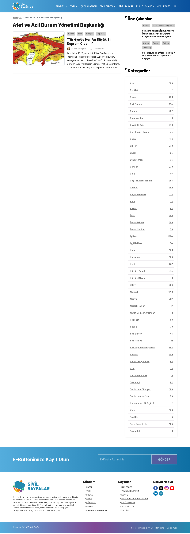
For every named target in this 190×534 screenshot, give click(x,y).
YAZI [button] (72, 6)
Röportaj (101, 33)
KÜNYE (124, 495)
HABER (89, 487)
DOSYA (89, 495)
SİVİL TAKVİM (125, 6)
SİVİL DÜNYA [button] (106, 6)
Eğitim (166, 43)
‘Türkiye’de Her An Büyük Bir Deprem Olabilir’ (89, 41)
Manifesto (159, 528)
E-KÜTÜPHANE (128, 502)
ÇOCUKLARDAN (88, 6)
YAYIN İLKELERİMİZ (130, 491)
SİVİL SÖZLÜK (127, 506)
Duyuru (146, 25)
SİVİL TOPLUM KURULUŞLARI (134, 499)
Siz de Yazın (172, 528)
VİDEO (89, 499)
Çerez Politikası (138, 528)
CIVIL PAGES (163, 6)
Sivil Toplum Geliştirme (163, 25)
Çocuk (146, 43)
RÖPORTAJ (91, 502)
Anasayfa (17, 17)
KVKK (150, 528)
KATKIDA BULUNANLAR (96, 510)
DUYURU (90, 506)
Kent (80, 33)
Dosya (70, 33)
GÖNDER (164, 459)
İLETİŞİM (125, 510)
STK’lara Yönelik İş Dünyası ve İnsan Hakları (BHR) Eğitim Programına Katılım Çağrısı (158, 33)
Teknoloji (147, 47)
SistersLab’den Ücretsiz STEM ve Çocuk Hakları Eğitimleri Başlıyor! (158, 55)
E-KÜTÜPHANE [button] (144, 6)
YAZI (88, 491)
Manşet (89, 33)
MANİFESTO (126, 487)
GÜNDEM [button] (60, 6)
